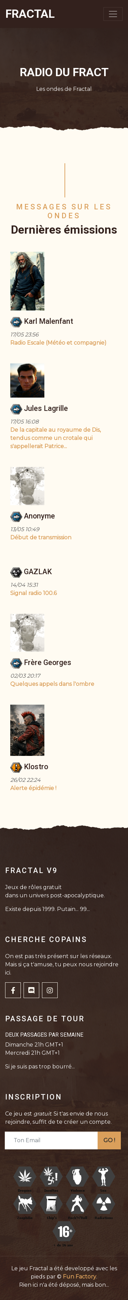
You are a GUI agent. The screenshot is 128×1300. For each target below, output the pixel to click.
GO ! (109, 1140)
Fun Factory (79, 1276)
